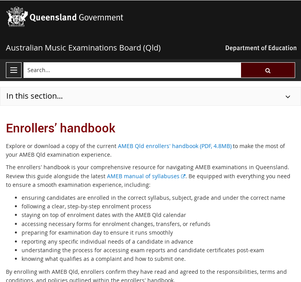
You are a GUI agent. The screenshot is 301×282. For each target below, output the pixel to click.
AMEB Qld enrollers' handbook (175, 146)
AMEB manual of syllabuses (146, 176)
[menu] (14, 70)
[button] (268, 70)
